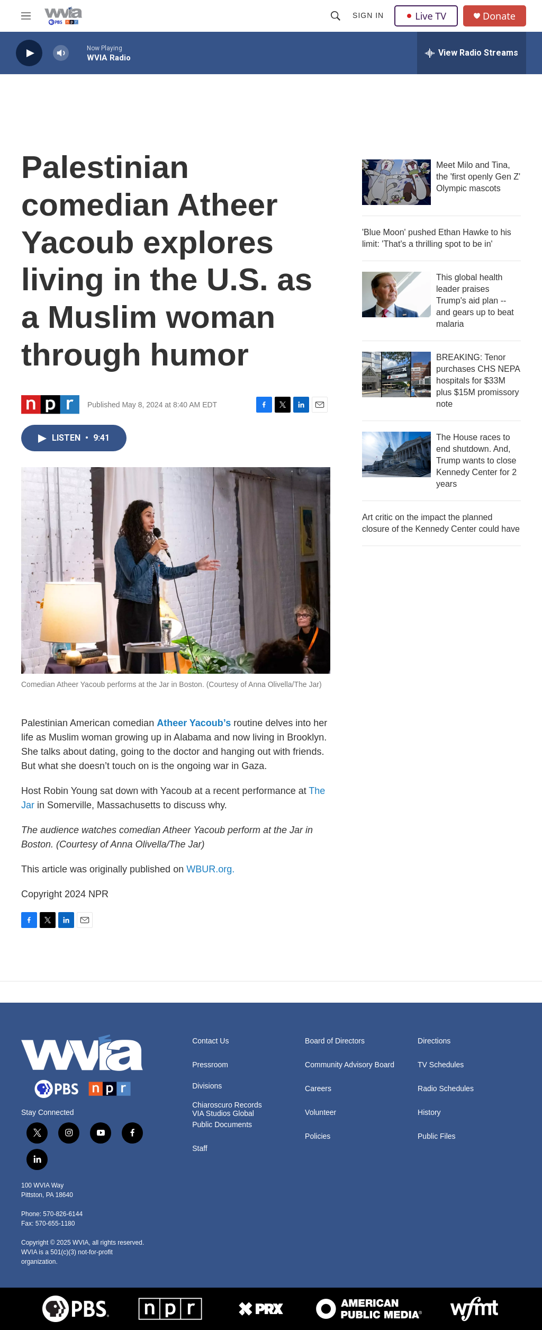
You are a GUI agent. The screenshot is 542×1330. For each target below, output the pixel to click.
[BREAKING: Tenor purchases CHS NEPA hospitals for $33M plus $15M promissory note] (396, 374)
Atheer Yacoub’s (194, 723)
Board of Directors (335, 1041)
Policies (317, 1136)
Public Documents (222, 1125)
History (429, 1113)
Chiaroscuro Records (227, 1105)
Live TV (426, 16)
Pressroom (210, 1065)
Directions (434, 1041)
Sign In (368, 15)
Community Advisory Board (349, 1065)
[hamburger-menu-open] (26, 15)
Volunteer (320, 1113)
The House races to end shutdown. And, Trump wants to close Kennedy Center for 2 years (476, 460)
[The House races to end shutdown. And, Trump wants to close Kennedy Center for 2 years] (396, 454)
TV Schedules (441, 1065)
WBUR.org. (210, 869)
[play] (29, 53)
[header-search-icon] (336, 16)
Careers (318, 1089)
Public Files (437, 1136)
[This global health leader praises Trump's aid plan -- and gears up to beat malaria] (396, 294)
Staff (199, 1149)
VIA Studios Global (223, 1114)
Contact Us (210, 1041)
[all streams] (471, 53)
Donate (499, 16)
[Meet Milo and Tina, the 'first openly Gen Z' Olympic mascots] (396, 182)
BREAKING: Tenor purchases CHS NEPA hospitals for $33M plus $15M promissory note (478, 380)
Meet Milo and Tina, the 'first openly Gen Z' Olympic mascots (478, 176)
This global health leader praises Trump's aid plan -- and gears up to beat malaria (475, 300)
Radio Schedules (446, 1089)
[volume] (61, 53)
